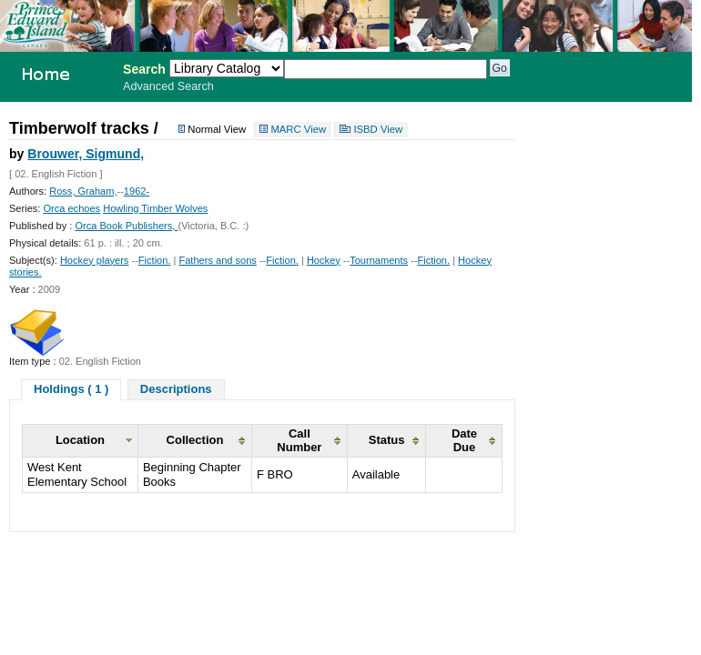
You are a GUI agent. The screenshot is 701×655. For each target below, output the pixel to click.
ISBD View (377, 130)
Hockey (323, 260)
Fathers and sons (217, 260)
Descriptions (176, 389)
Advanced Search (168, 86)
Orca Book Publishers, (126, 225)
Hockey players (94, 260)
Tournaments (379, 260)
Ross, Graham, (83, 191)
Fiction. (154, 260)
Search (144, 69)
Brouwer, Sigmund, (85, 153)
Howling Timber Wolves (155, 208)
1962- (136, 191)
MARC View (298, 130)
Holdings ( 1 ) (71, 389)
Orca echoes (71, 208)
